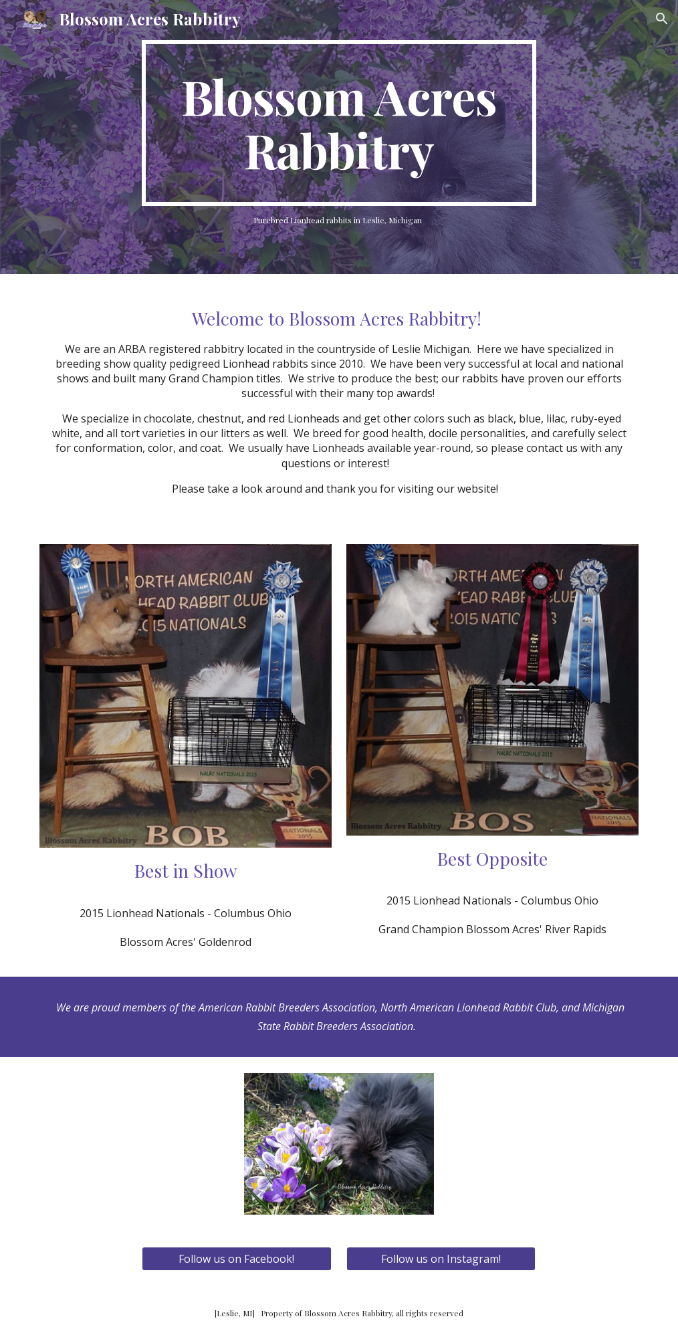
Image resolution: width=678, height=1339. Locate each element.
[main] (339, 123)
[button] (662, 19)
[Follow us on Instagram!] (441, 1259)
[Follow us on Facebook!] (236, 1259)
